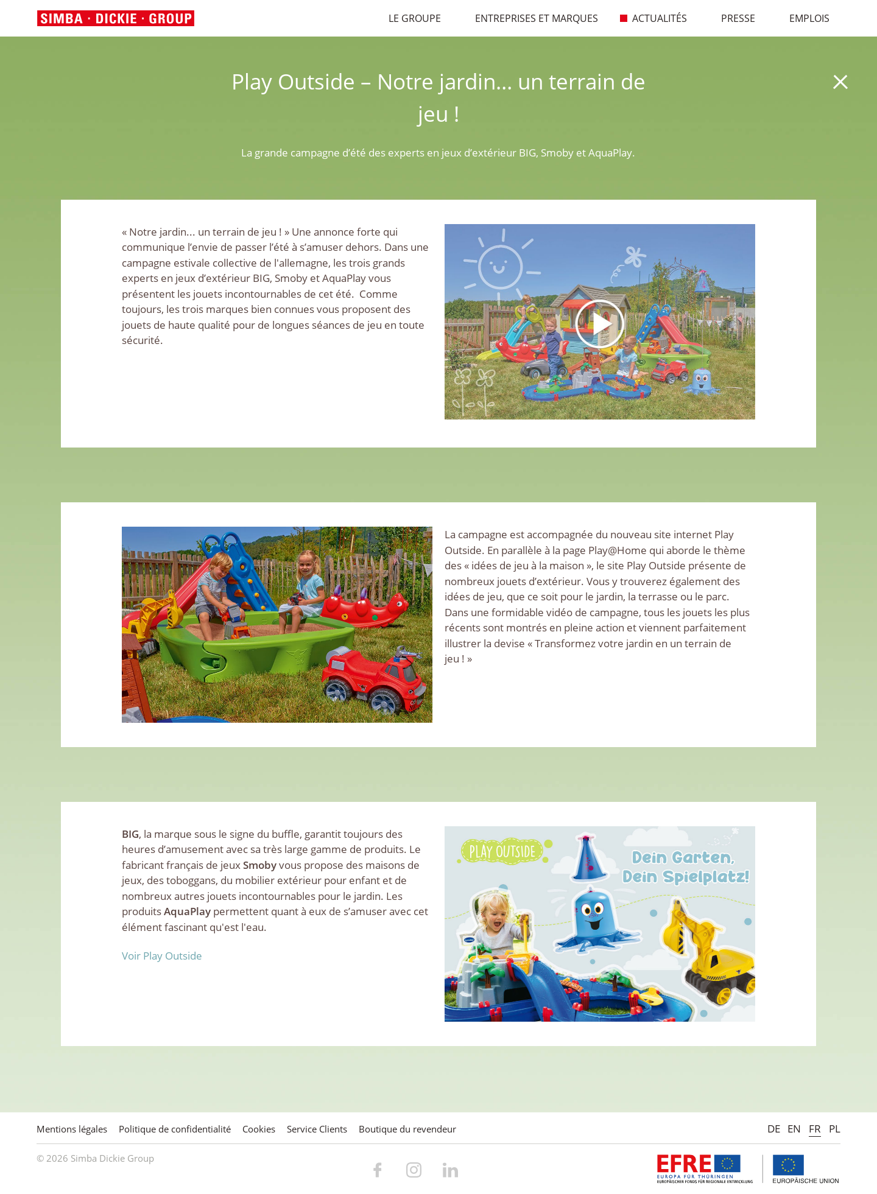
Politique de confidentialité (175, 1129)
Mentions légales (72, 1129)
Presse (731, 18)
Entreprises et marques (530, 18)
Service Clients (317, 1129)
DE (773, 1129)
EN (794, 1129)
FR (815, 1129)
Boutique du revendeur (407, 1129)
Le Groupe (408, 18)
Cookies (258, 1129)
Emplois (803, 18)
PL (834, 1129)
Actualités (653, 18)
